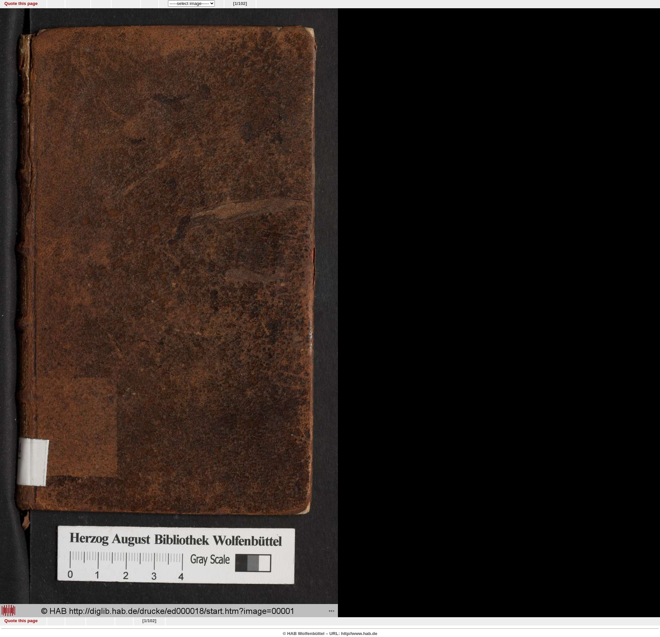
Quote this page (21, 3)
